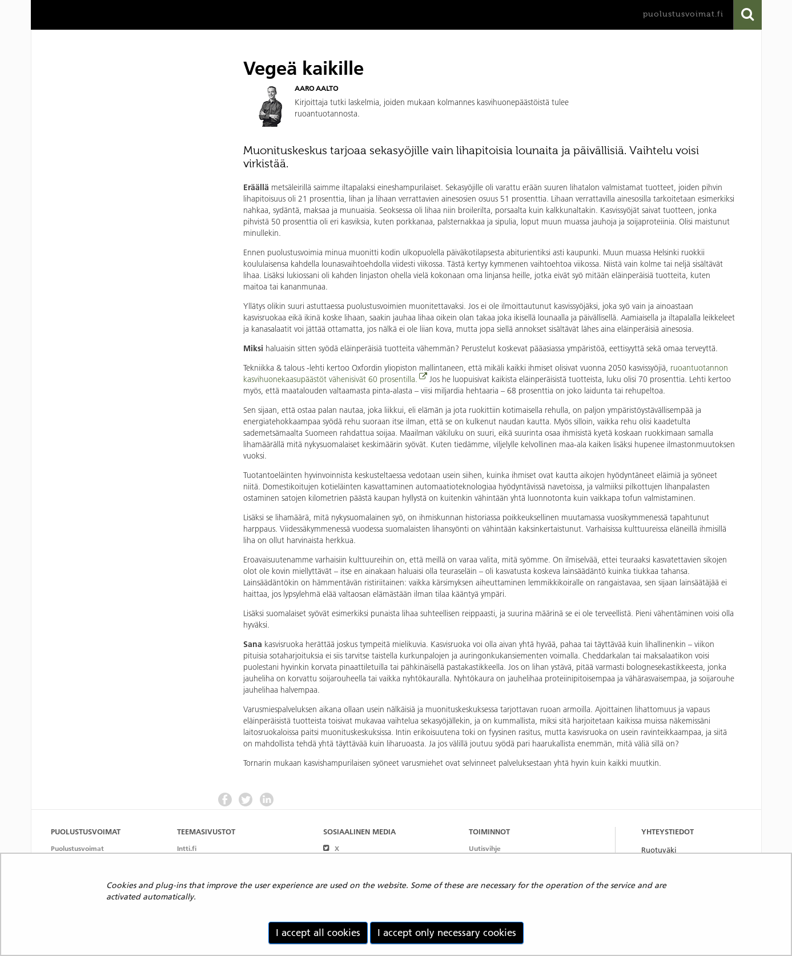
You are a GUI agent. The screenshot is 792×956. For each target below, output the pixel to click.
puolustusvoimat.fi (683, 14)
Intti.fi (186, 848)
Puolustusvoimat (77, 848)
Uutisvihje (485, 848)
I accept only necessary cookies (446, 932)
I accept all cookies (318, 932)
